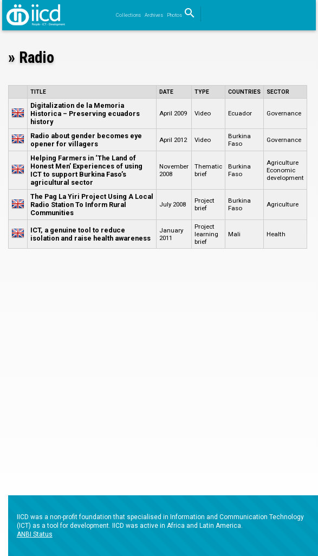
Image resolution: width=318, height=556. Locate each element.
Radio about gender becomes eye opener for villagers (86, 140)
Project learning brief (206, 234)
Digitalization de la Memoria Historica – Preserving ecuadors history (85, 113)
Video (202, 113)
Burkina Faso (239, 139)
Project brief (204, 204)
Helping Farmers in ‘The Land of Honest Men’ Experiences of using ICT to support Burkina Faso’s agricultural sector (86, 170)
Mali (234, 234)
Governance (284, 113)
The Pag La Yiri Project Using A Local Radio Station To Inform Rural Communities (91, 204)
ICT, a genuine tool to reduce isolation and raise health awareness (90, 234)
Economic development (285, 174)
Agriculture (282, 162)
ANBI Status (35, 534)
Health (276, 234)
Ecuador (240, 113)
